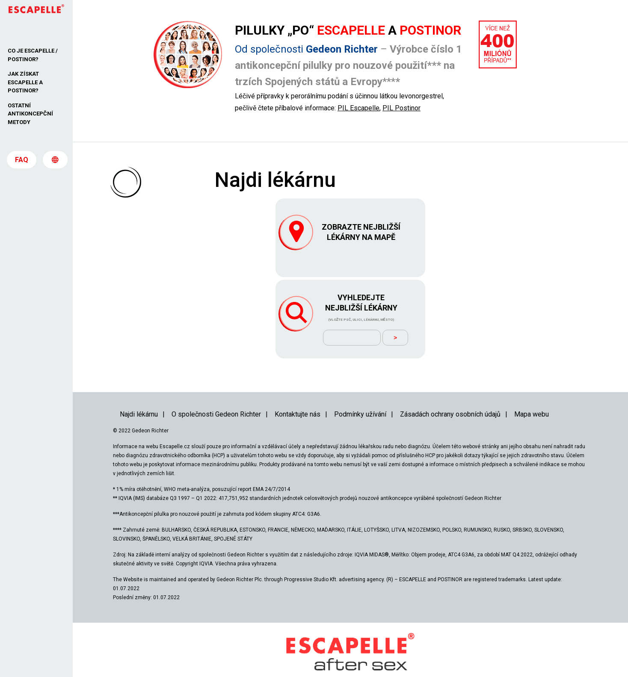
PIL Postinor (401, 108)
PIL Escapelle (358, 108)
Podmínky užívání (360, 399)
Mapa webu (531, 399)
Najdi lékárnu (139, 399)
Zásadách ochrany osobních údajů (450, 399)
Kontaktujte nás (297, 399)
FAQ (21, 163)
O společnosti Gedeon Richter (216, 399)
